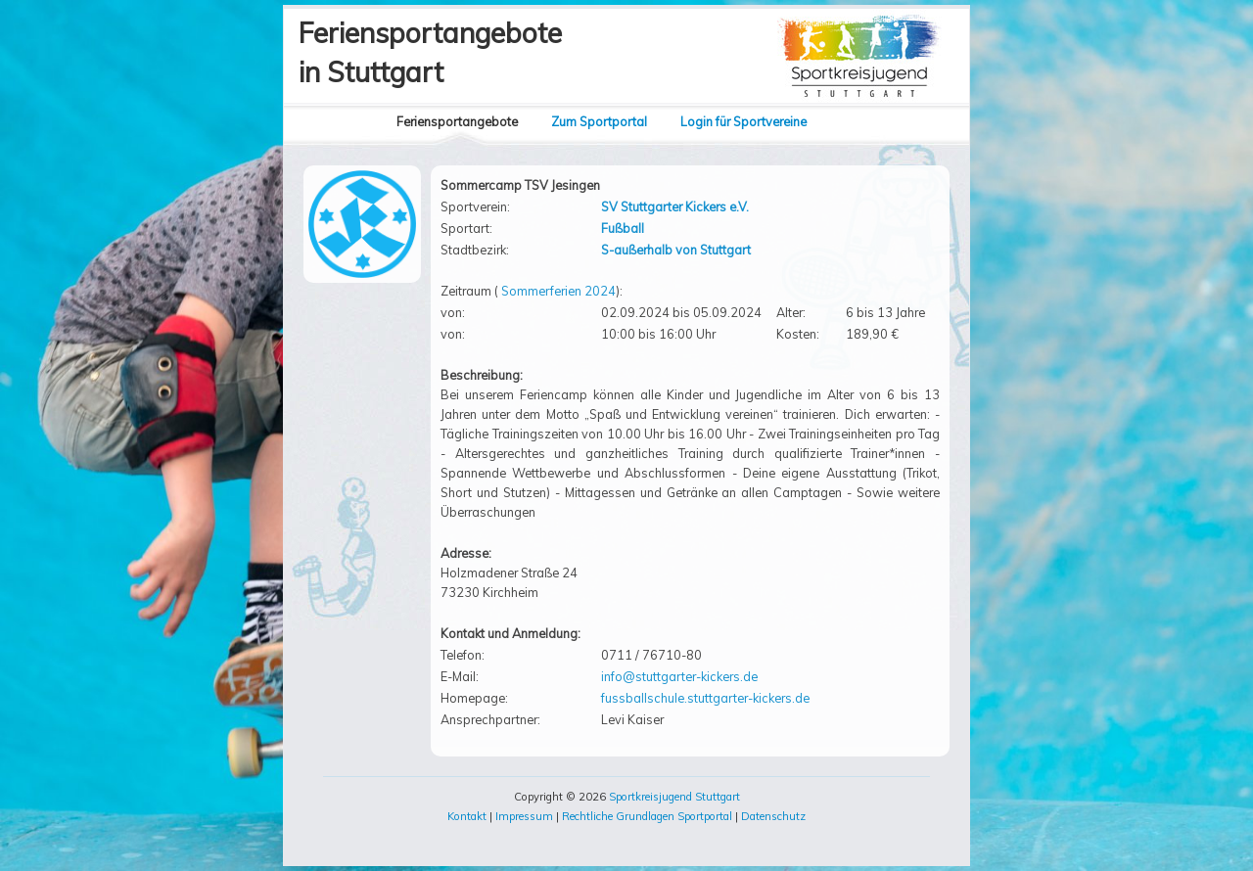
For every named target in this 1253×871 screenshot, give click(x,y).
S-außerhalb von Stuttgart (676, 249)
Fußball (622, 228)
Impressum (524, 816)
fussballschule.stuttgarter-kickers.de (705, 698)
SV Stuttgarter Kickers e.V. (675, 206)
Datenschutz (773, 816)
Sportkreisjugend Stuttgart (674, 796)
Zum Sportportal (599, 121)
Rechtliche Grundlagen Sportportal (647, 816)
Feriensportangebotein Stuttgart (430, 52)
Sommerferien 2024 (558, 290)
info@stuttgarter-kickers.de (679, 676)
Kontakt (467, 816)
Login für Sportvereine (743, 121)
